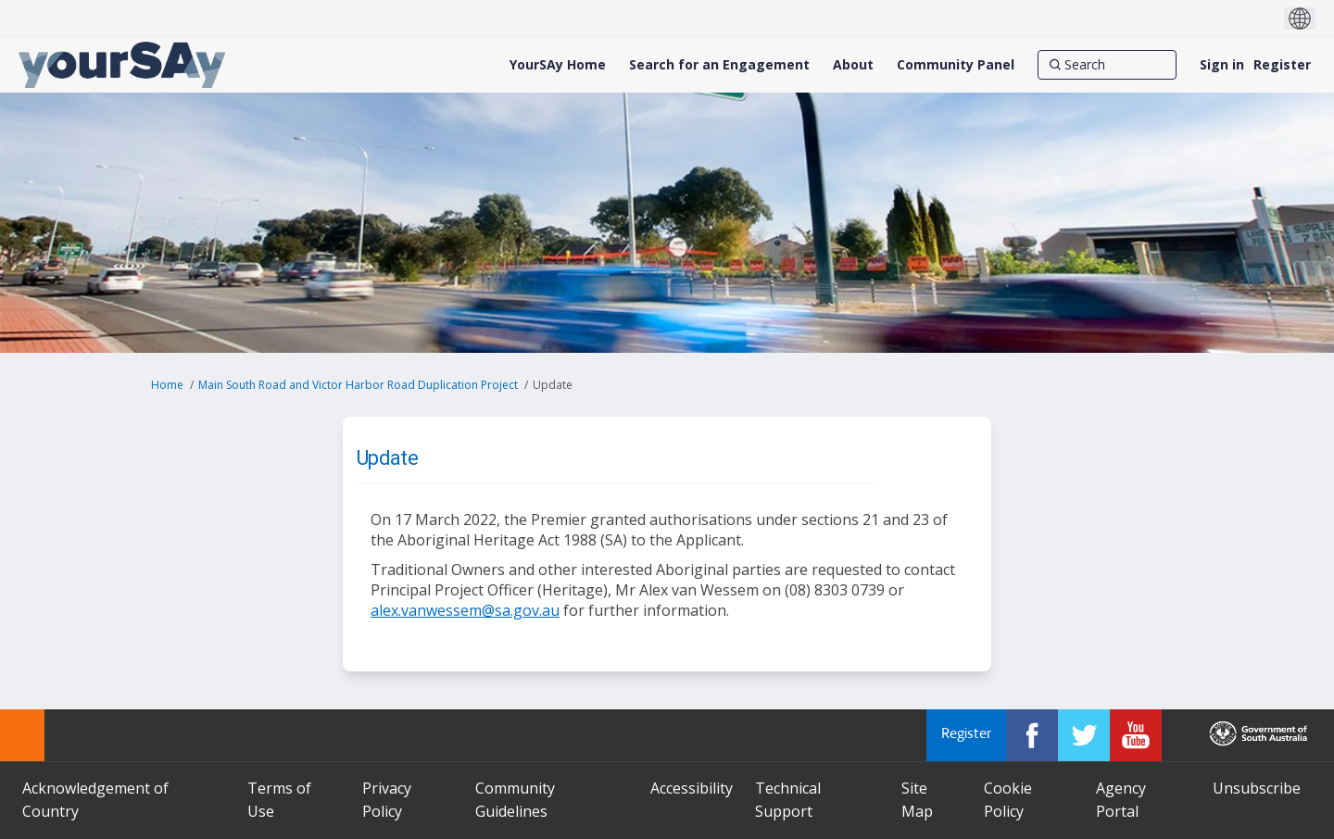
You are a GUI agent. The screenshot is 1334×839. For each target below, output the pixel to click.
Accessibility (691, 788)
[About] (853, 64)
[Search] (1107, 65)
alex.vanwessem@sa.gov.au (465, 610)
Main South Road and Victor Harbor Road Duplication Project (358, 385)
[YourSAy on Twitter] (1084, 735)
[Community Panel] (955, 64)
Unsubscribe (1257, 788)
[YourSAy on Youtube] (1136, 735)
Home (167, 385)
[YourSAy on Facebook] (1032, 735)
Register (1282, 64)
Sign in (1222, 64)
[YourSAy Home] (557, 64)
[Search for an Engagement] (719, 64)
